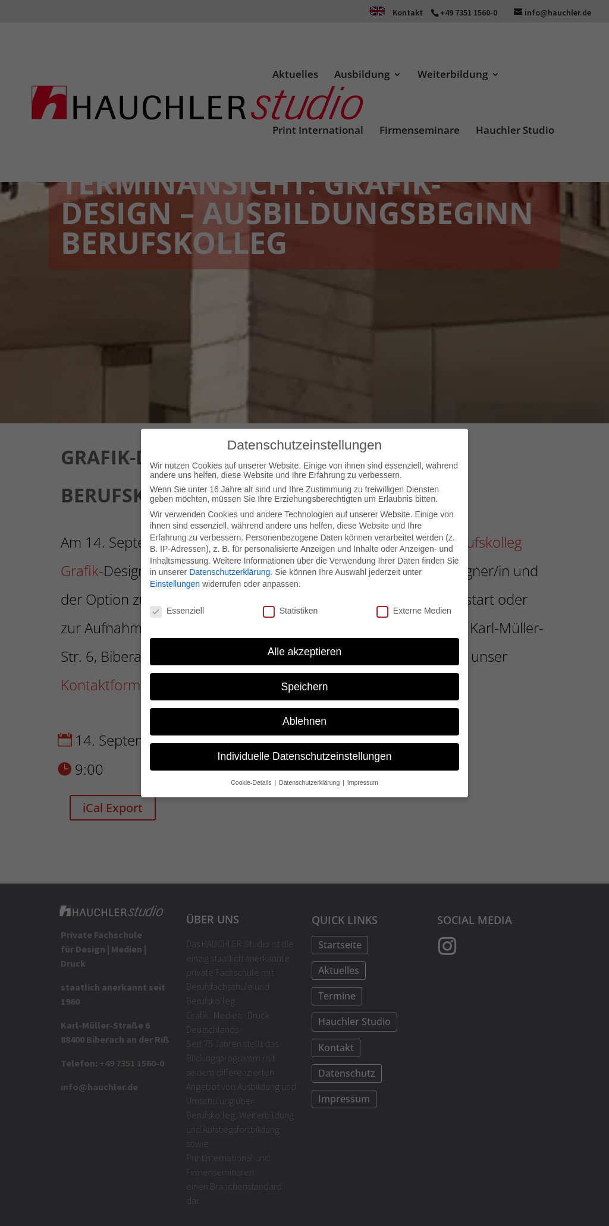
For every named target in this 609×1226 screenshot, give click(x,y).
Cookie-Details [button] (252, 782)
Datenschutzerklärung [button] (310, 782)
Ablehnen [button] (304, 721)
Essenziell (177, 610)
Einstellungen (175, 584)
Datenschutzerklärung (229, 572)
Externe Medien (413, 610)
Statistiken (290, 610)
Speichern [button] (304, 687)
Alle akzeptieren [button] (305, 652)
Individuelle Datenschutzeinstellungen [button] (305, 756)
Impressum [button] (362, 782)
